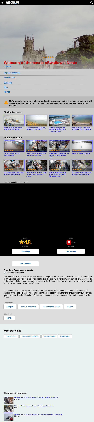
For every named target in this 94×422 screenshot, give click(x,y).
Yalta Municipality (28, 307)
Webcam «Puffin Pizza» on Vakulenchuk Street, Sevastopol (33, 406)
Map (6, 87)
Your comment (25, 263)
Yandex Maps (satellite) (30, 336)
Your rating (25, 251)
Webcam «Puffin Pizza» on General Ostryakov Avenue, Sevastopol (36, 397)
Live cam (8, 82)
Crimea (70, 307)
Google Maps (65, 336)
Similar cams (9, 77)
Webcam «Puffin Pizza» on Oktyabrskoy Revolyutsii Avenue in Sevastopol (38, 414)
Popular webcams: (12, 73)
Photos (7, 92)
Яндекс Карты (11, 336)
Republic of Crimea (51, 307)
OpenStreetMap (49, 336)
